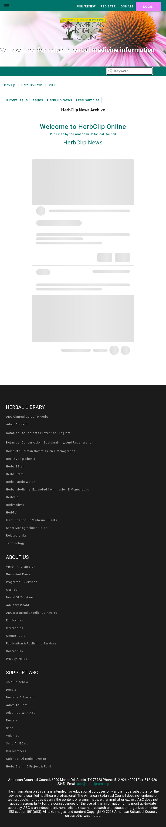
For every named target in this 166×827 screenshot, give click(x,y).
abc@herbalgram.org (93, 784)
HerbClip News (32, 85)
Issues (37, 100)
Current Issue (16, 100)
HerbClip (9, 85)
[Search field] (129, 71)
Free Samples (88, 100)
